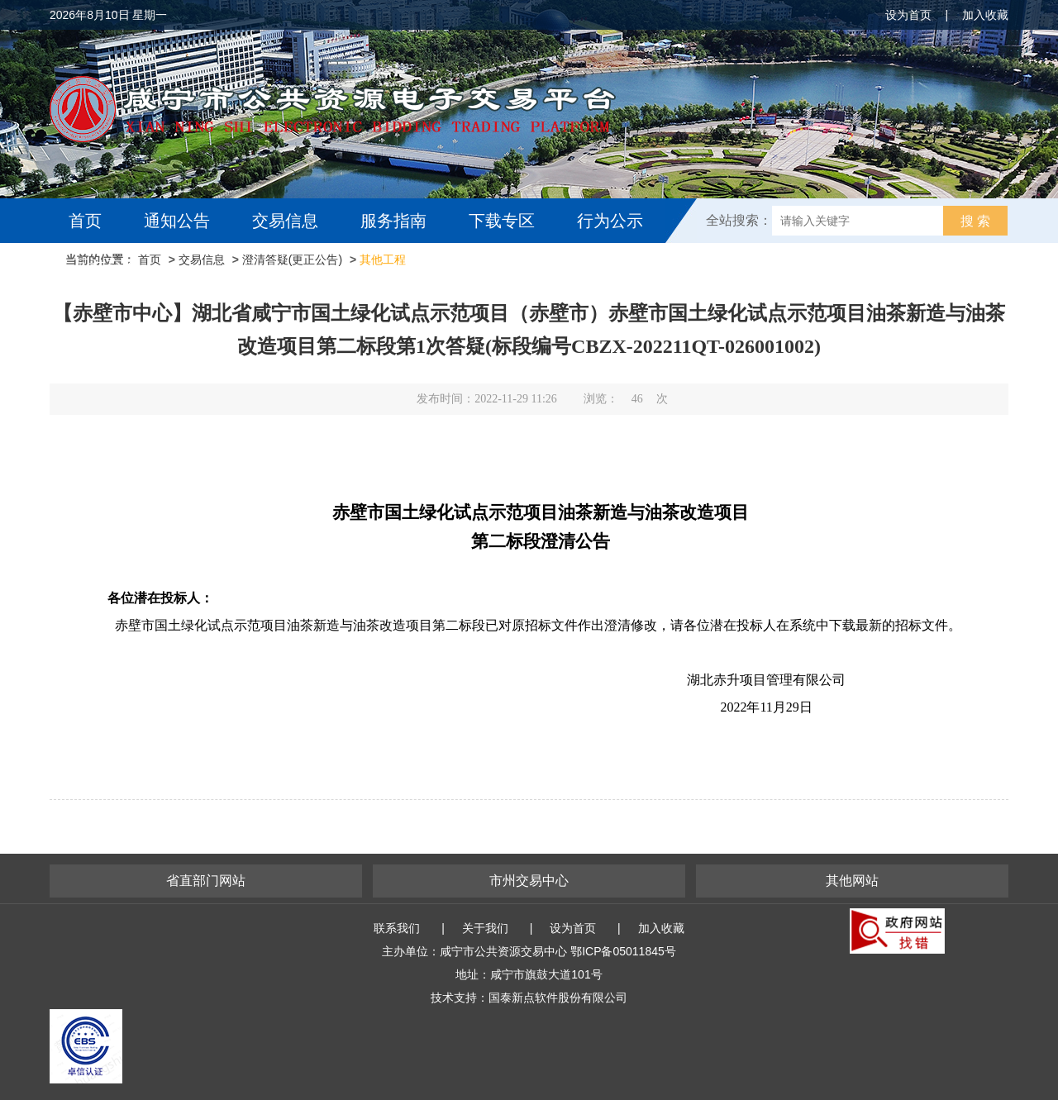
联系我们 (397, 928)
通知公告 (177, 221)
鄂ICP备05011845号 (623, 951)
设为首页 (908, 14)
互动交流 (106, 265)
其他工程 (383, 259)
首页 (85, 221)
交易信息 (285, 221)
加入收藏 (985, 14)
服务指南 (393, 221)
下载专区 (502, 221)
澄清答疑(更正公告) (292, 259)
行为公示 (610, 221)
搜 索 (975, 221)
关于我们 (485, 928)
